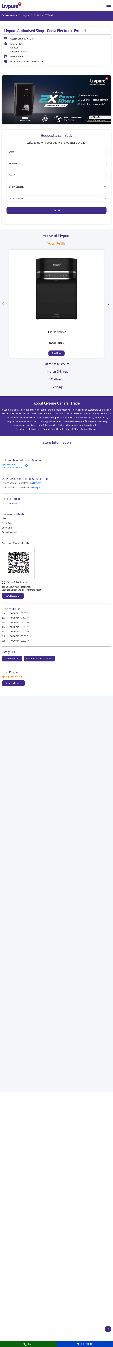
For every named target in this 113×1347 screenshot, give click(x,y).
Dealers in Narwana (31, 1339)
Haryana (25, 15)
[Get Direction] (27, 466)
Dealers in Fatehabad (75, 1330)
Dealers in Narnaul (10, 1339)
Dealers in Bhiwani (30, 1330)
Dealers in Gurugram (11, 1335)
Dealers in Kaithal (67, 1335)
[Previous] (4, 304)
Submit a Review (13, 683)
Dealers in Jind (49, 1335)
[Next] (109, 304)
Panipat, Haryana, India (12, 467)
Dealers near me (9, 15)
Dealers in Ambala (10, 1330)
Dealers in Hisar (31, 1335)
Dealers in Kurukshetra (90, 1335)
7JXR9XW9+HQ (9, 464)
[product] (56, 187)
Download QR (13, 595)
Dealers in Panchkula (54, 1339)
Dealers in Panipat (75, 1339)
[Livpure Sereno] (56, 289)
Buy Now (56, 353)
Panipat (37, 15)
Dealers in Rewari (95, 1339)
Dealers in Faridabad (52, 1330)
